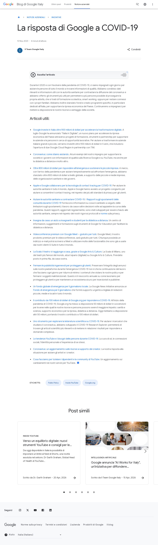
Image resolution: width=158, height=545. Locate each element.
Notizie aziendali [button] (82, 4)
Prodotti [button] (67, 4)
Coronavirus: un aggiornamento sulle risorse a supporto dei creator (66, 349)
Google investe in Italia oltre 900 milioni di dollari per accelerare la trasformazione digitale (77, 130)
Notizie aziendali (36, 17)
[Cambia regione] (40, 535)
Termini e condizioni (56, 524)
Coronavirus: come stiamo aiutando (51, 154)
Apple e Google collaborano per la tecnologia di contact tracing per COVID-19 (72, 185)
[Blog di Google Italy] (19, 17)
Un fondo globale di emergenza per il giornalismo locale (60, 286)
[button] (134, 50)
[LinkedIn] (50, 510)
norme (104, 213)
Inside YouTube (72, 383)
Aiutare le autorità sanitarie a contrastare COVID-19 (59, 199)
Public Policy (53, 383)
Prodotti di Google (93, 524)
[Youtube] (35, 510)
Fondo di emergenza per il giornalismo (52, 290)
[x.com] (27, 510)
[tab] (64, 492)
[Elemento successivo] (145, 451)
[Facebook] (43, 510)
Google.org (90, 383)
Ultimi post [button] (56, 4)
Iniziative (56, 17)
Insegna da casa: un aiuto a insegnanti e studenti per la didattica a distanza (70, 220)
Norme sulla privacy (31, 524)
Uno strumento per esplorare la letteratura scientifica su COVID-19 (66, 321)
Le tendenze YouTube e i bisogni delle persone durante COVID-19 (65, 338)
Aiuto (9, 534)
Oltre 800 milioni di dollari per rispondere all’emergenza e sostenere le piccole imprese (75, 168)
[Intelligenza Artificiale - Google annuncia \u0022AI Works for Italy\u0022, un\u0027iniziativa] (114, 453)
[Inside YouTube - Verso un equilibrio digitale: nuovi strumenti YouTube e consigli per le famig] (43, 453)
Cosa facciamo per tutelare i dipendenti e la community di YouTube (66, 359)
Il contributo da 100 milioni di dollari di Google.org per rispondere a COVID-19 (71, 300)
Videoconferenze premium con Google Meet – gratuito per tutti (64, 234)
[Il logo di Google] (10, 525)
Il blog (110, 524)
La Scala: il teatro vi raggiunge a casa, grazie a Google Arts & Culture (67, 251)
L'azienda (75, 524)
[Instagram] (20, 510)
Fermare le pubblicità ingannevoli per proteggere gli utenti (62, 265)
